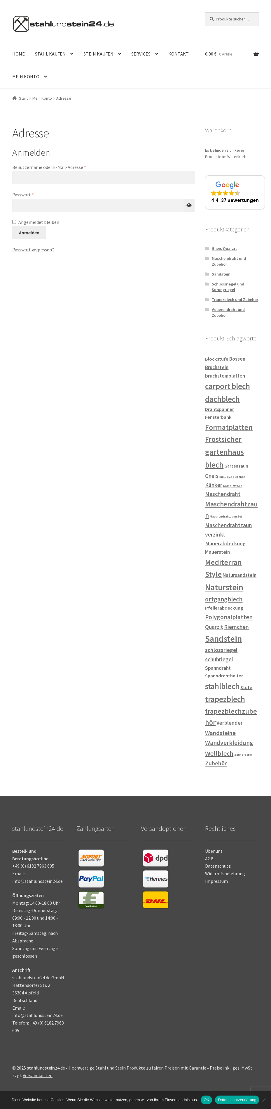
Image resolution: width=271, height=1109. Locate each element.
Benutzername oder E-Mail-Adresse (61, 167)
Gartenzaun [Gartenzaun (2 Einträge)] (236, 466)
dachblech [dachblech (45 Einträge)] (222, 399)
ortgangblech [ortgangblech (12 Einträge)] (223, 599)
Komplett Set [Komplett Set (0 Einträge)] (232, 486)
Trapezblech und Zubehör (235, 299)
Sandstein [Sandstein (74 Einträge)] (223, 638)
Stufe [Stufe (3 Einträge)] (246, 687)
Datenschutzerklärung (237, 1100)
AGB (209, 858)
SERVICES (141, 54)
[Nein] (264, 1100)
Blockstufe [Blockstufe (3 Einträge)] (216, 359)
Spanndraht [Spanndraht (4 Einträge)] (218, 668)
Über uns (214, 851)
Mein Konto (42, 98)
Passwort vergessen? (33, 249)
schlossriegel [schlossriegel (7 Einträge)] (221, 649)
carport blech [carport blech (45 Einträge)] (227, 386)
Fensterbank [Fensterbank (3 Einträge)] (218, 417)
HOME (18, 54)
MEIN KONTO (25, 76)
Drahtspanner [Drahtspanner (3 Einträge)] (219, 409)
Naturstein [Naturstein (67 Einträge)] (224, 587)
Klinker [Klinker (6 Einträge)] (213, 484)
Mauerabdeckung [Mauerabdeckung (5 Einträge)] (225, 543)
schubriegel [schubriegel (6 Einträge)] (219, 659)
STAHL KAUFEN (50, 54)
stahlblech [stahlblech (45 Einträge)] (222, 686)
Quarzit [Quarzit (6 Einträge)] (214, 626)
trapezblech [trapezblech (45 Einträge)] (225, 699)
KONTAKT (178, 54)
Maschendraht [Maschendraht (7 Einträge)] (222, 493)
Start (23, 98)
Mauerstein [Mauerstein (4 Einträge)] (217, 552)
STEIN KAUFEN (98, 54)
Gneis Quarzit (224, 248)
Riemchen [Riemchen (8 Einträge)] (236, 626)
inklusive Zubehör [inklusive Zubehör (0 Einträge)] (232, 477)
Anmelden (29, 233)
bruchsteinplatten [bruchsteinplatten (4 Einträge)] (225, 376)
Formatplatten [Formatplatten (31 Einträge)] (229, 427)
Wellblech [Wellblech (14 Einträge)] (219, 753)
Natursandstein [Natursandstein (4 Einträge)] (239, 575)
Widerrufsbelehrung (225, 873)
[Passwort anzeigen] (189, 205)
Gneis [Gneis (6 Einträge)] (211, 475)
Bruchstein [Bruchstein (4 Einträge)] (216, 367)
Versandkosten (38, 1075)
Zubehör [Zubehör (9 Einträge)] (216, 763)
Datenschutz (218, 866)
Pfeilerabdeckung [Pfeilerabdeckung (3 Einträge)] (224, 608)
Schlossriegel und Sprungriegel (228, 287)
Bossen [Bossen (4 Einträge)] (237, 359)
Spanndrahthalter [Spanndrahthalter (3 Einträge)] (224, 676)
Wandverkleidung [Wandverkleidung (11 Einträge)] (229, 743)
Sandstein (221, 274)
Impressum (216, 881)
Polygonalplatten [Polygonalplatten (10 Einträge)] (229, 617)
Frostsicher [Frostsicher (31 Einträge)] (223, 439)
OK (206, 1100)
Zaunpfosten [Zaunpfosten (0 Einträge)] (243, 755)
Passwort (35, 194)
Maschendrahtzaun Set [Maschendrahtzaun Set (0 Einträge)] (226, 516)
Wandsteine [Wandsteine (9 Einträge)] (220, 733)
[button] (235, 192)
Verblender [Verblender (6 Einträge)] (229, 722)
